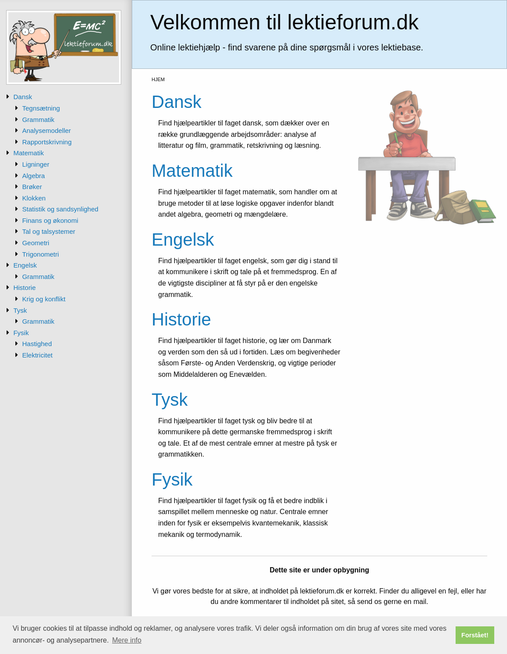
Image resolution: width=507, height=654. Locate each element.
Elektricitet (37, 355)
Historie (24, 287)
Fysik (21, 332)
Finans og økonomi (50, 220)
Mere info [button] (126, 640)
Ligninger (35, 164)
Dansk (22, 96)
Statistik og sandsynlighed (60, 209)
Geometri (35, 243)
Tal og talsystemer (48, 231)
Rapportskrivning (47, 142)
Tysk (20, 310)
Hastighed (37, 343)
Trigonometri (40, 254)
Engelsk (24, 265)
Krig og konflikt (43, 299)
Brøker (32, 186)
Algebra (33, 175)
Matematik (28, 153)
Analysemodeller (46, 130)
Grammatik (38, 119)
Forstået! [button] (475, 635)
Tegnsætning (41, 108)
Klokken (33, 198)
